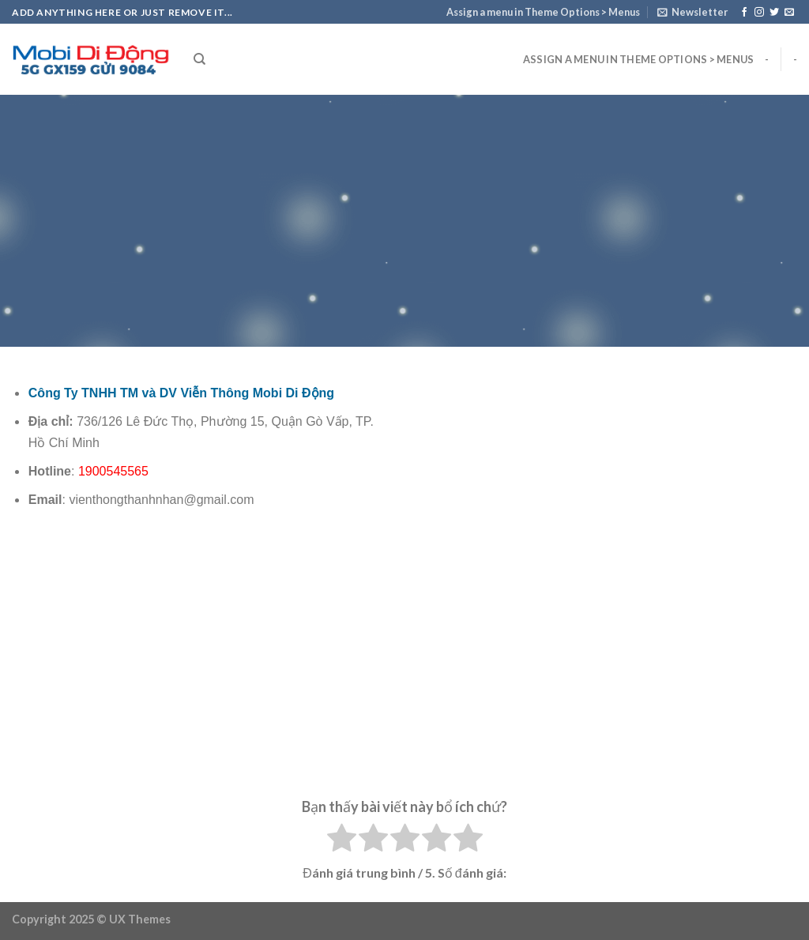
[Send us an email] (789, 12)
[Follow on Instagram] (759, 12)
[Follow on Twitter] (774, 12)
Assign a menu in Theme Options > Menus (543, 12)
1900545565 (113, 471)
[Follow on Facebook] (744, 12)
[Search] (199, 59)
